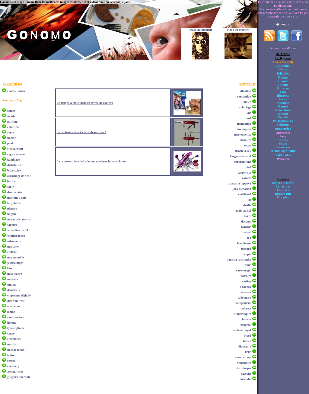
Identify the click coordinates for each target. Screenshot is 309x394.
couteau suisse (16, 91)
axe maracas (15, 371)
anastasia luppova (239, 183)
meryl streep (243, 357)
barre (247, 216)
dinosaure (244, 346)
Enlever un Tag (12, 83)
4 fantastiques (242, 314)
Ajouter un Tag (12, 100)
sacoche (246, 373)
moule (11, 116)
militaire (12, 279)
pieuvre (12, 208)
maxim (11, 344)
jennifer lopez (16, 235)
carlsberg (13, 366)
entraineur (14, 339)
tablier (247, 102)
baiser (247, 341)
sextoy (11, 360)
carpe (10, 333)
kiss (9, 268)
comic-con (13, 127)
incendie (245, 379)
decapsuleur (243, 303)
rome (10, 132)
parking (12, 121)
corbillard (244, 194)
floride (11, 137)
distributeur (15, 165)
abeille (247, 205)
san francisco (15, 317)
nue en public (15, 257)
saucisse (12, 224)
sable (10, 186)
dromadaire (14, 192)
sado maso (244, 297)
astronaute (14, 241)
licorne (11, 322)
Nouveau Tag (247, 83)
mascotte (13, 246)
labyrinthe (14, 203)
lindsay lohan (15, 349)
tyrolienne (13, 306)
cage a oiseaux (16, 154)
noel (248, 118)
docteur (246, 221)
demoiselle (14, 290)
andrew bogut (242, 330)
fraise (10, 355)
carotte (246, 178)
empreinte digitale (18, 295)
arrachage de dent (18, 176)
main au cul (243, 210)
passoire (246, 275)
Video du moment (238, 29)
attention (245, 91)
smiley (11, 110)
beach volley (243, 150)
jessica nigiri (15, 262)
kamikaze (13, 159)
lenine (11, 311)
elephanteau (15, 148)
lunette (246, 319)
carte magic (243, 270)
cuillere (12, 252)
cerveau (246, 292)
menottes (245, 140)
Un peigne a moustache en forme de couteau (84, 102)
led (249, 237)
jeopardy (245, 324)
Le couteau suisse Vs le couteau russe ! (81, 132)
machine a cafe (16, 197)
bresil (247, 335)
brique (247, 254)
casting (246, 281)
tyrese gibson (15, 328)
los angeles (244, 129)
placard (246, 248)
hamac (247, 232)
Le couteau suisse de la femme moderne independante (91, 161)
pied (248, 167)
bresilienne (244, 243)
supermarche (242, 161)
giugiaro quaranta (18, 377)
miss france (14, 273)
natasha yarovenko (239, 259)
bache (11, 181)
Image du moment (200, 29)
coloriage (245, 107)
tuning (11, 284)
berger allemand (240, 156)
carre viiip (244, 172)
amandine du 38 (17, 230)
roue (248, 265)
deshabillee (244, 362)
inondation (244, 123)
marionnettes (242, 134)
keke (248, 352)
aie (249, 112)
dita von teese (16, 301)
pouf (10, 143)
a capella (245, 286)
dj (249, 199)
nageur (11, 214)
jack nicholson (242, 189)
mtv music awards (19, 219)
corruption (244, 96)
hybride (246, 227)
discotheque (243, 368)
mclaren (246, 308)
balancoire (14, 170)
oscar (247, 145)
